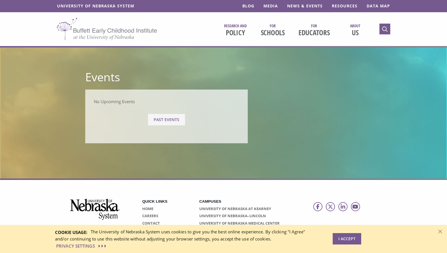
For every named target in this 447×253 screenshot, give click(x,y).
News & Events (305, 6)
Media (270, 6)
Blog (248, 6)
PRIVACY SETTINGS (81, 246)
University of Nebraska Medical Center (239, 223)
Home (147, 208)
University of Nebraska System (95, 6)
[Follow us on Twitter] (330, 206)
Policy (235, 30)
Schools (273, 30)
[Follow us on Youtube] (355, 206)
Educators (314, 30)
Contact (151, 223)
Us (355, 30)
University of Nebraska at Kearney (235, 208)
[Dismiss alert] (440, 231)
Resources (344, 6)
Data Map (378, 6)
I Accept (346, 238)
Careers (150, 215)
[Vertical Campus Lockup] (95, 212)
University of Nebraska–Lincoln (232, 215)
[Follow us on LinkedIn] (343, 206)
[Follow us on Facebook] (317, 206)
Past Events (166, 119)
